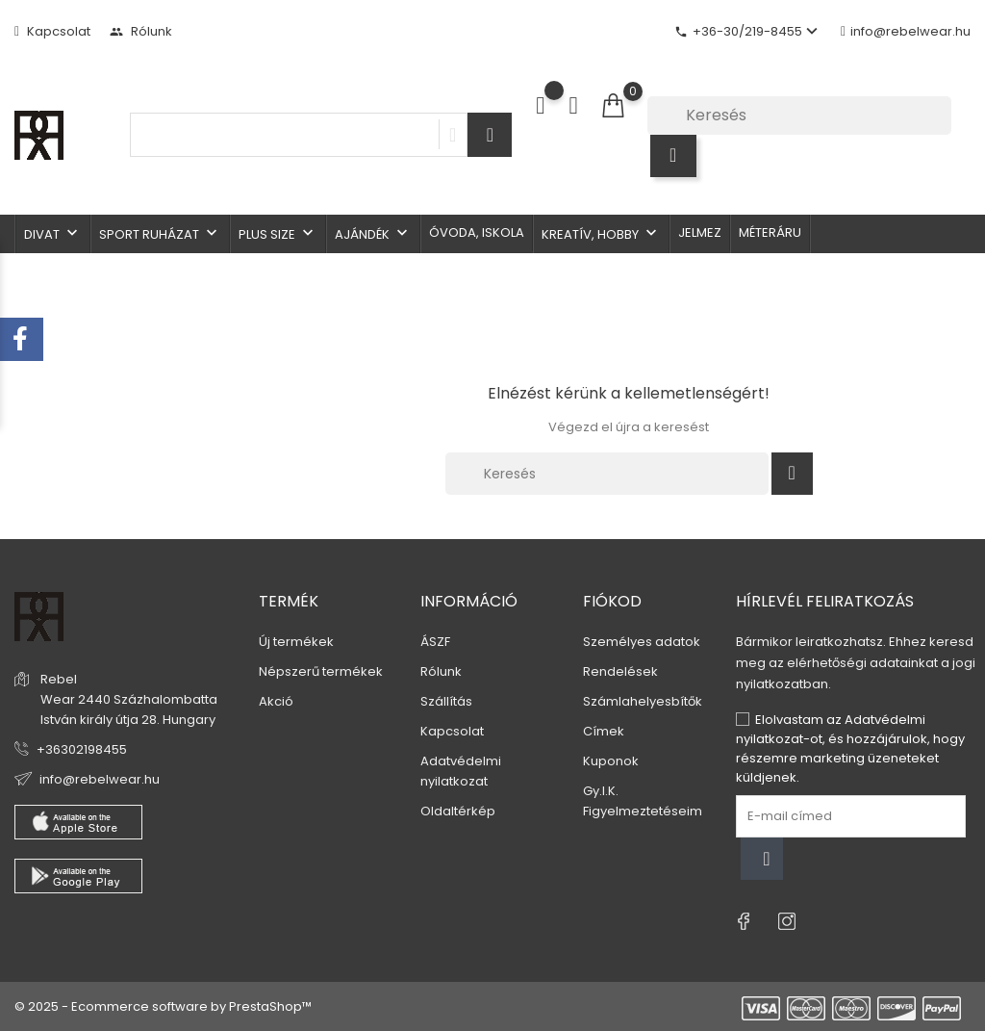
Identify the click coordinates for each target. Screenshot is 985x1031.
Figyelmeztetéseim (642, 811)
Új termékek (296, 641)
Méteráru (770, 232)
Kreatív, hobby (601, 233)
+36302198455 (82, 749)
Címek (603, 731)
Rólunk (141, 31)
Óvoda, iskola (476, 232)
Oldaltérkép (457, 811)
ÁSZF (435, 641)
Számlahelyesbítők (642, 701)
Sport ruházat (160, 233)
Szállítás (446, 701)
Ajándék (373, 233)
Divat (53, 233)
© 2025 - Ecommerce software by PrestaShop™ (163, 1006)
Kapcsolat (52, 31)
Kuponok (611, 761)
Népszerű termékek (321, 671)
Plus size (278, 233)
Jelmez (699, 232)
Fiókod (612, 601)
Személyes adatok (641, 641)
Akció (276, 701)
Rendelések (620, 671)
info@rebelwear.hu (906, 31)
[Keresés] (799, 115)
